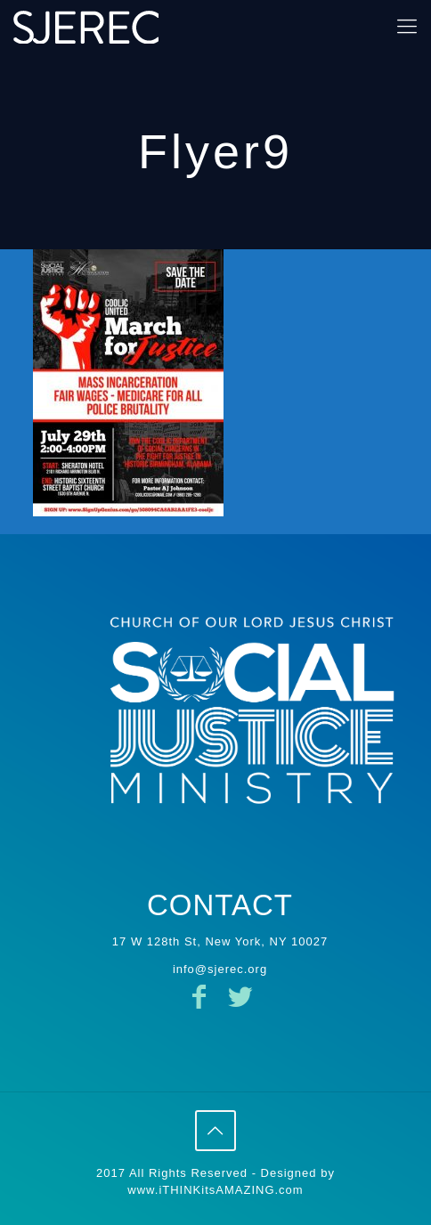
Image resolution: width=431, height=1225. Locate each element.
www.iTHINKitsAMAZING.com (215, 1190)
